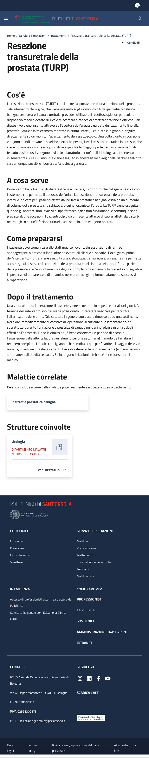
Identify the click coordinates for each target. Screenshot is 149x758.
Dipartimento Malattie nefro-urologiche (29, 451)
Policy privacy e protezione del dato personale (75, 748)
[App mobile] (80, 703)
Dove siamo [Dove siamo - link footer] (17, 548)
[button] (139, 18)
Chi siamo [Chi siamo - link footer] (16, 541)
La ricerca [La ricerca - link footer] (86, 610)
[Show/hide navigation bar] (5, 18)
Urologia (18, 441)
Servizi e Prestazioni (32, 35)
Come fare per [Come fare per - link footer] (89, 589)
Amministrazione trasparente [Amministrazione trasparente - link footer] (103, 631)
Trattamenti (58, 35)
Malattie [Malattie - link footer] (82, 541)
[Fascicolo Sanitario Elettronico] (91, 717)
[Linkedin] (89, 678)
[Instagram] (80, 678)
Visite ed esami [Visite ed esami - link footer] (87, 548)
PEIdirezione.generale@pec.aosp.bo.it (41, 720)
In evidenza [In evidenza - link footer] (20, 589)
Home (11, 35)
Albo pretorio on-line (125, 748)
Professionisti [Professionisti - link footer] (89, 599)
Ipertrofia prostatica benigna (34, 402)
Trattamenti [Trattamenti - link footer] (85, 555)
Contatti (17, 667)
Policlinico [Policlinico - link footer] (19, 530)
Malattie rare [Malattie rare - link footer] (85, 576)
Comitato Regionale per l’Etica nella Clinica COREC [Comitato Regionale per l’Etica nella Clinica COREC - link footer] (38, 615)
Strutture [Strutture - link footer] (16, 562)
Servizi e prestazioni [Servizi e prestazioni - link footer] (95, 530)
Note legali (10, 748)
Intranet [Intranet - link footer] (84, 642)
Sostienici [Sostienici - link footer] (85, 621)
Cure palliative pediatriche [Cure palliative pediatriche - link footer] (94, 562)
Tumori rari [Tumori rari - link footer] (84, 569)
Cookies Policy (33, 748)
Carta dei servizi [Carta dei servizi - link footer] (20, 555)
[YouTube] (108, 678)
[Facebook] (98, 678)
